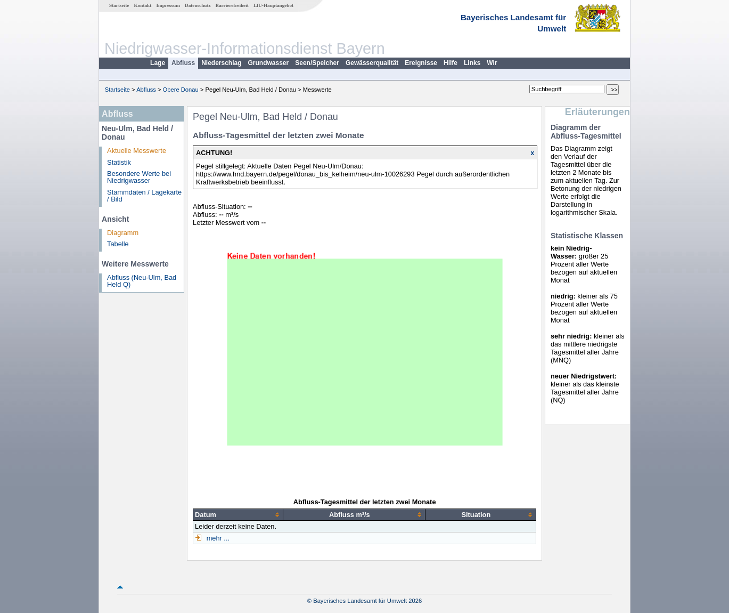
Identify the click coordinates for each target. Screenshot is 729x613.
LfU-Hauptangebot (273, 5)
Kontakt (143, 5)
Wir (492, 63)
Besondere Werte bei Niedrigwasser (139, 177)
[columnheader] (238, 514)
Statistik (119, 162)
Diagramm (122, 233)
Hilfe (450, 63)
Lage (157, 63)
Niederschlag (221, 63)
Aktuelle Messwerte (136, 151)
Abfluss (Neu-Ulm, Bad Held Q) (141, 280)
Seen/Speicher (317, 63)
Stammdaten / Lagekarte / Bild (144, 195)
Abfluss (183, 63)
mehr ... (217, 538)
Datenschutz (198, 5)
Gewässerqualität (372, 63)
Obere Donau (181, 89)
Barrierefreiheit (232, 5)
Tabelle (118, 244)
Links (472, 63)
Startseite (119, 5)
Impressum (168, 5)
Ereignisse (421, 63)
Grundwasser (268, 63)
